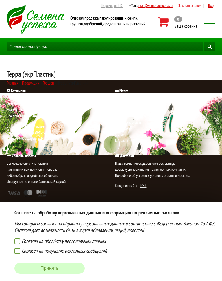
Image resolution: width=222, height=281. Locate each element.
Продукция (122, 116)
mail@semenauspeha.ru (155, 5)
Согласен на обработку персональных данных (64, 241)
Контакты (121, 140)
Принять (49, 268)
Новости (121, 110)
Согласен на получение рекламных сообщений (64, 250)
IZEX (143, 185)
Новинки (121, 103)
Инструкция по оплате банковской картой (36, 181)
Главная (120, 97)
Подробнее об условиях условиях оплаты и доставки (152, 175)
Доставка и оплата (128, 122)
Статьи (119, 134)
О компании (123, 128)
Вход (211, 5)
